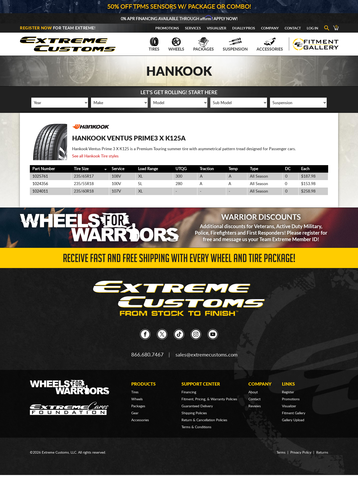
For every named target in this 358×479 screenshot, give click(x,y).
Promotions (167, 28)
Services (193, 28)
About (253, 392)
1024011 (40, 191)
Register (288, 392)
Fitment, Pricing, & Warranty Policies (209, 399)
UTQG (181, 169)
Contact (293, 28)
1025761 (40, 176)
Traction (207, 169)
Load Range (148, 169)
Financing (188, 392)
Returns (322, 452)
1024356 (40, 184)
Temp (233, 169)
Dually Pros (243, 28)
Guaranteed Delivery (197, 406)
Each (305, 169)
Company (270, 28)
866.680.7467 (147, 354)
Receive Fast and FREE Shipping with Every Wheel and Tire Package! (179, 260)
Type (254, 169)
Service (118, 169)
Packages (203, 44)
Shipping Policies (194, 413)
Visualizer (216, 28)
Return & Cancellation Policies (204, 420)
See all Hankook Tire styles (95, 156)
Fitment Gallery (293, 413)
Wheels (176, 44)
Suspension (235, 44)
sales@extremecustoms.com (206, 354)
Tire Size (81, 169)
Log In (312, 28)
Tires (154, 44)
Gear (134, 413)
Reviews (254, 406)
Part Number (43, 169)
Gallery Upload (293, 420)
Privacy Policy (300, 452)
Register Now (36, 28)
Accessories (270, 44)
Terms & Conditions (196, 427)
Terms (280, 452)
